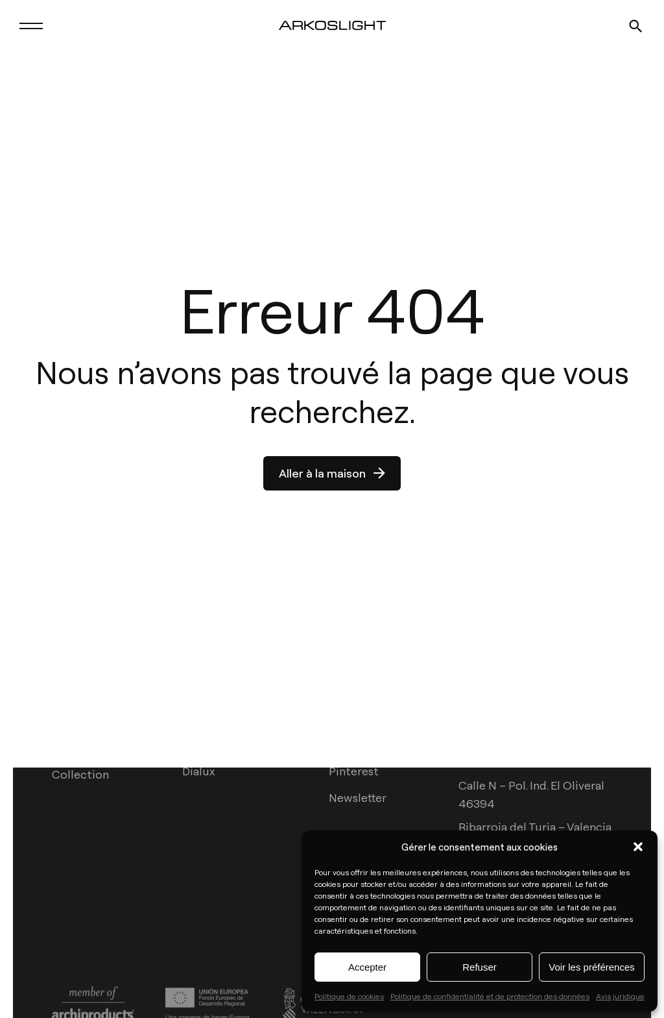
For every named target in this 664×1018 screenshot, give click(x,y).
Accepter (367, 967)
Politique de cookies (349, 996)
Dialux (198, 771)
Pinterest (354, 771)
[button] (638, 846)
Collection (80, 773)
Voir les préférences (592, 967)
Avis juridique (620, 996)
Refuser (479, 967)
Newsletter (357, 797)
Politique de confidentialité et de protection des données (489, 996)
